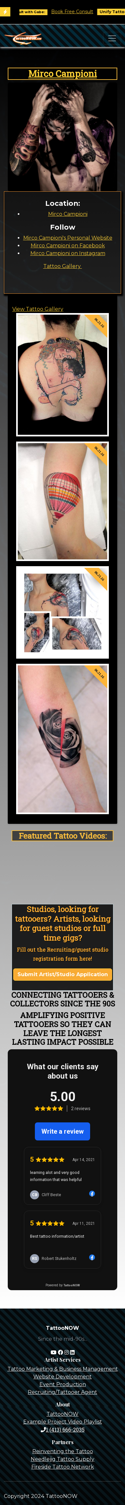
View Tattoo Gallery (37, 309)
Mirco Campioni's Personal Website (67, 238)
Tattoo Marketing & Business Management (62, 1369)
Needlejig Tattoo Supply (62, 1459)
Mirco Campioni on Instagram (67, 253)
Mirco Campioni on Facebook (68, 246)
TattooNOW (62, 1414)
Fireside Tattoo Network (62, 1467)
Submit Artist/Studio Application (62, 974)
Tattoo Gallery (62, 266)
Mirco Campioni (62, 74)
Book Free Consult (77, 11)
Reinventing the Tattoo (62, 1451)
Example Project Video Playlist (62, 1422)
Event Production (62, 1384)
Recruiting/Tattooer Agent (62, 1392)
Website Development (62, 1377)
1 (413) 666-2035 (63, 1429)
